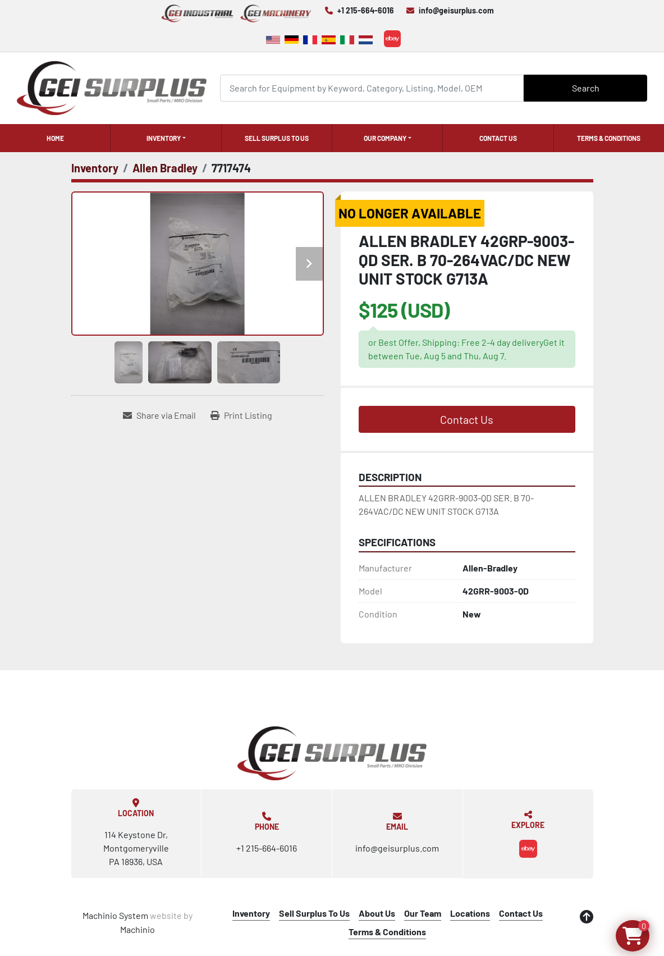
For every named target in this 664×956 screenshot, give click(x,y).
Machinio (137, 929)
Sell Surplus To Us (277, 138)
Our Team (422, 913)
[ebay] (392, 38)
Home (55, 138)
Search (585, 88)
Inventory (163, 138)
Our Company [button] (385, 138)
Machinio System (115, 915)
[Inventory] (94, 168)
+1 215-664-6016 (365, 10)
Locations (470, 913)
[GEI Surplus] (332, 753)
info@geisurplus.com (456, 10)
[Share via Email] (159, 415)
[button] (166, 138)
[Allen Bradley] (165, 168)
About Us (377, 913)
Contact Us (498, 138)
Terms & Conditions (608, 138)
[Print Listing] (241, 415)
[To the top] (586, 917)
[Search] (372, 88)
